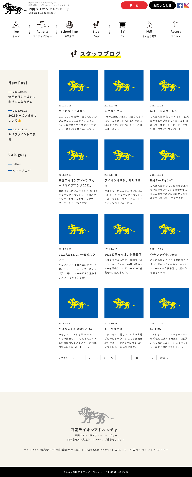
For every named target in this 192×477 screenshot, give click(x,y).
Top (16, 34)
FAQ (149, 34)
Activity (42, 34)
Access (176, 34)
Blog (96, 34)
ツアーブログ (22, 170)
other (17, 164)
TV (122, 34)
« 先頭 (63, 358)
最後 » (163, 358)
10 (136, 358)
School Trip (69, 34)
